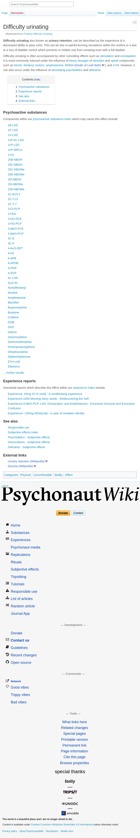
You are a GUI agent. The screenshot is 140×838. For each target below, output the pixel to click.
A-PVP (12, 273)
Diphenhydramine (19, 356)
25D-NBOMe (16, 174)
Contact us (20, 640)
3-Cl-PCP (14, 208)
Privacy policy (9, 831)
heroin (18, 65)
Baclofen (13, 302)
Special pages (74, 734)
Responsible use (18, 427)
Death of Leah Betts (88, 65)
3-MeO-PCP (16, 233)
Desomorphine (17, 337)
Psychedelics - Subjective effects (29, 437)
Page (5, 12)
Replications (20, 555)
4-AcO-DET (15, 248)
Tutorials (17, 584)
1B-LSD (13, 125)
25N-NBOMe (16, 189)
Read (101, 12)
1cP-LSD (13, 144)
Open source (21, 663)
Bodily (58, 475)
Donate (63, 513)
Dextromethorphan (20, 341)
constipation (128, 56)
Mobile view (67, 831)
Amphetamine (17, 297)
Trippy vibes (20, 695)
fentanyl (29, 65)
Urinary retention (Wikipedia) (26, 461)
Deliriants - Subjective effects (26, 447)
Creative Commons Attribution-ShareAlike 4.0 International (62, 824)
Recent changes (24, 655)
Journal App (20, 614)
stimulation (107, 56)
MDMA (69, 65)
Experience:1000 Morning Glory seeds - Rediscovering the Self (48, 398)
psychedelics (74, 70)
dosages (83, 60)
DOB (11, 322)
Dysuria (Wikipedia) (20, 466)
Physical (25, 475)
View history (131, 12)
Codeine (13, 317)
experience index (84, 387)
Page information (74, 751)
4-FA (116, 65)
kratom (39, 65)
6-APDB (13, 263)
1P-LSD (13, 130)
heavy (73, 60)
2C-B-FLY (14, 194)
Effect (68, 475)
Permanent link (74, 745)
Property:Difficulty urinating (38, 33)
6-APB (12, 258)
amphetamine (55, 65)
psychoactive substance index (52, 119)
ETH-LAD (14, 361)
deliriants (95, 70)
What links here (74, 722)
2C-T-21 (13, 199)
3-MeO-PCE (16, 228)
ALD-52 (13, 282)
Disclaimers (52, 831)
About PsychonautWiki (31, 831)
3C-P (11, 243)
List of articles (22, 599)
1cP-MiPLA (15, 149)
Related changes (74, 728)
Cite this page (74, 757)
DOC (11, 327)
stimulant (98, 60)
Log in (5, 486)
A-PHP (12, 268)
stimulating (58, 70)
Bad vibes (19, 702)
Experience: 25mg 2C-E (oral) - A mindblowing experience (45, 393)
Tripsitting (18, 577)
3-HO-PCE (15, 218)
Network (16, 681)
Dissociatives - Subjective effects (29, 442)
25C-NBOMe (16, 169)
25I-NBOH (14, 179)
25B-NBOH (15, 159)
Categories (11, 475)
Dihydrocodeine (18, 351)
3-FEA (12, 213)
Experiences (21, 540)
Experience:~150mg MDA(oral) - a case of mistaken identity (46, 413)
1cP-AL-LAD (16, 140)
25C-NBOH (15, 164)
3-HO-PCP (15, 223)
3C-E (11, 238)
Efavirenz (14, 366)
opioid (114, 60)
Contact (78, 513)
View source (114, 12)
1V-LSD (13, 135)
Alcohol (12, 292)
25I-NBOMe (15, 184)
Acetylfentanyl (17, 287)
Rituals (16, 562)
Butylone (13, 312)
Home (15, 525)
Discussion (17, 12)
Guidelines (19, 648)
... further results (13, 372)
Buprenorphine (17, 307)
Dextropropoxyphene (21, 346)
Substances (20, 533)
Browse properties (74, 763)
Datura (12, 332)
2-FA (11, 154)
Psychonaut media (25, 547)
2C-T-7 (12, 204)
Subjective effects (25, 569)
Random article (23, 606)
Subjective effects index (23, 432)
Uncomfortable (43, 475)
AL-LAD (13, 277)
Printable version (74, 740)
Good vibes (20, 687)
